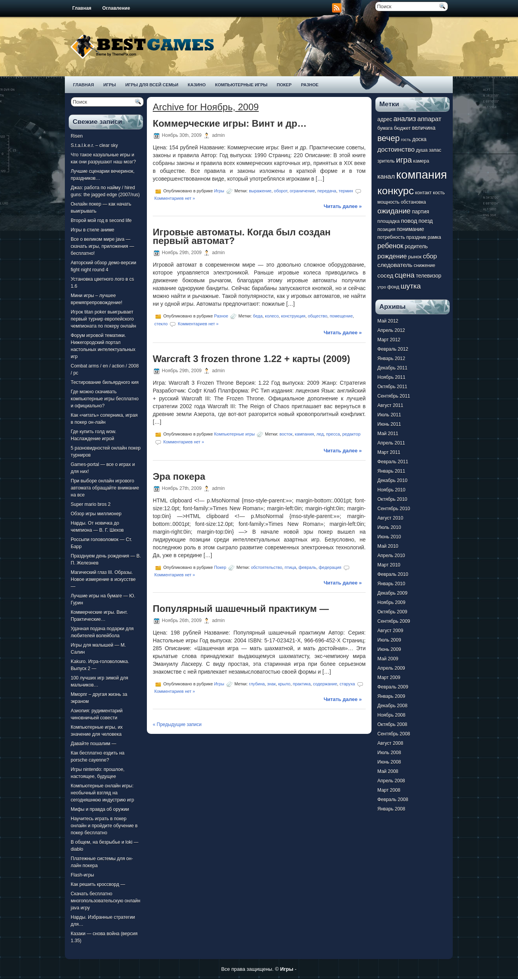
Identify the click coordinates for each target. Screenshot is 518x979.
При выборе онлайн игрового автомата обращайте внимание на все (105, 488)
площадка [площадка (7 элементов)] (388, 221)
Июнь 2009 (389, 649)
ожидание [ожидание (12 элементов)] (394, 211)
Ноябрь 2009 (391, 602)
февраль (307, 567)
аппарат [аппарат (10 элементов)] (429, 118)
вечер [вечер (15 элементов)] (388, 138)
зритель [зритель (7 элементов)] (386, 161)
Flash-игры (82, 875)
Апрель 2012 (391, 330)
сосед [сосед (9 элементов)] (385, 275)
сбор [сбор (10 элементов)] (430, 256)
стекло (161, 323)
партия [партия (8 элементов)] (420, 212)
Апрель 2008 (391, 781)
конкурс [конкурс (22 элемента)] (395, 191)
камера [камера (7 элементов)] (421, 161)
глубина (256, 683)
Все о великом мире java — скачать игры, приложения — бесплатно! (102, 246)
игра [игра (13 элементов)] (404, 160)
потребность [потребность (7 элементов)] (391, 237)
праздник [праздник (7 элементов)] (416, 237)
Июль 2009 (389, 640)
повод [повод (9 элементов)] (409, 220)
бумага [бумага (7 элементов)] (385, 128)
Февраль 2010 (392, 574)
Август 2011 (390, 405)
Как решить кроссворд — (98, 884)
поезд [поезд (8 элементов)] (425, 221)
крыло (284, 683)
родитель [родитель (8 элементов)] (416, 246)
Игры (109, 84)
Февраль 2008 (392, 799)
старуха (347, 683)
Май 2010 (387, 546)
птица (290, 567)
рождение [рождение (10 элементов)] (392, 256)
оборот (280, 190)
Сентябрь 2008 (393, 734)
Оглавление (116, 8)
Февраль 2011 (392, 461)
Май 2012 (387, 321)
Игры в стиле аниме (92, 230)
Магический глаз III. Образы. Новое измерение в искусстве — (103, 579)
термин (346, 190)
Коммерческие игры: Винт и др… (230, 123)
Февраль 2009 (392, 687)
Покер (284, 84)
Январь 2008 (391, 809)
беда (258, 316)
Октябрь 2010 (392, 499)
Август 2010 (390, 518)
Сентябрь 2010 (393, 508)
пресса (333, 433)
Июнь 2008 (389, 762)
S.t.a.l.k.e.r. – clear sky (94, 145)
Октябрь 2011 (392, 386)
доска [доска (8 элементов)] (419, 139)
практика (302, 683)
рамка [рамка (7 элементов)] (434, 237)
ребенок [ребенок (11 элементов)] (390, 246)
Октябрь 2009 (392, 612)
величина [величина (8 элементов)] (424, 128)
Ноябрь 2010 (391, 490)
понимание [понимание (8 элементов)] (410, 229)
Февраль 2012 (392, 349)
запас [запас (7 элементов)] (435, 150)
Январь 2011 (391, 471)
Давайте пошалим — (93, 743)
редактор (351, 433)
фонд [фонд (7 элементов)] (393, 287)
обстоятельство (266, 567)
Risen (77, 136)
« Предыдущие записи (177, 724)
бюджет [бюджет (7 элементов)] (402, 128)
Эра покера (179, 476)
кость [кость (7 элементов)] (439, 192)
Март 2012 (388, 339)
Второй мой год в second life (101, 220)
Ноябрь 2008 (391, 715)
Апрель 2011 (391, 443)
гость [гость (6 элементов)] (406, 139)
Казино (196, 84)
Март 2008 (388, 790)
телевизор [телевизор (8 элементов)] (428, 276)
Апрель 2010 (391, 555)
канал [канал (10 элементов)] (386, 176)
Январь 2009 (391, 696)
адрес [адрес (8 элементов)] (384, 119)
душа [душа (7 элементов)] (422, 150)
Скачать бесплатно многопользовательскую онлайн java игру (105, 901)
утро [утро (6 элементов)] (381, 287)
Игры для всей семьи (152, 84)
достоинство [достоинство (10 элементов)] (395, 149)
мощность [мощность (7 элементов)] (388, 202)
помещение (341, 316)
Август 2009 (390, 630)
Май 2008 (387, 771)
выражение (260, 190)
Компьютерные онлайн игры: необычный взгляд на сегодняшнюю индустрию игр (102, 793)
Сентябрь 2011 (393, 396)
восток (285, 433)
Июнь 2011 (389, 424)
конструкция (293, 316)
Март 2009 (388, 677)
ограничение (302, 190)
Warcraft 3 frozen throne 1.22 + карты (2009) (251, 358)
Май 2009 (387, 659)
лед (320, 433)
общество (317, 316)
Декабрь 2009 (392, 593)
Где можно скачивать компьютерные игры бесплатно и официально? (105, 399)
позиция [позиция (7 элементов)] (386, 229)
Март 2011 (388, 452)
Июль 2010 (389, 527)
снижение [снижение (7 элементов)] (424, 265)
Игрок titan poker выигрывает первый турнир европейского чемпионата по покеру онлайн (103, 319)
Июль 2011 (389, 415)
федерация (330, 567)
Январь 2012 (391, 358)
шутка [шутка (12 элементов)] (410, 286)
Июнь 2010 (389, 537)
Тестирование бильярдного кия (105, 382)
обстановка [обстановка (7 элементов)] (413, 202)
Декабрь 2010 (392, 480)
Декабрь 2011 (392, 368)
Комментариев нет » (174, 198)
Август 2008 (390, 743)
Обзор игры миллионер (96, 513)
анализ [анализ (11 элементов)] (404, 119)
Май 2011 (387, 433)
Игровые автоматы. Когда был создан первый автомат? (241, 236)
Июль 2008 (389, 752)
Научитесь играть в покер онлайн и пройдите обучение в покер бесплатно (104, 826)
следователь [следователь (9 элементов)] (395, 265)
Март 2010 (388, 565)
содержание (325, 683)
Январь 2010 (391, 583)
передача (326, 190)
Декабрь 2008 (392, 705)
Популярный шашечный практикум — (241, 608)
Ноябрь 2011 (391, 377)
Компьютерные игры (241, 84)
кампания (304, 433)
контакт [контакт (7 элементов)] (423, 192)
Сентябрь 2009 (393, 621)
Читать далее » (342, 206)
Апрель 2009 (391, 668)
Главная (81, 8)
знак (271, 683)
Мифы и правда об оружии (100, 809)
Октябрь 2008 (392, 724)
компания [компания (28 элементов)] (421, 174)
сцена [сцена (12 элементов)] (404, 275)
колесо (272, 316)
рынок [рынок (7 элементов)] (415, 257)
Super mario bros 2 (91, 504)
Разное (309, 84)
